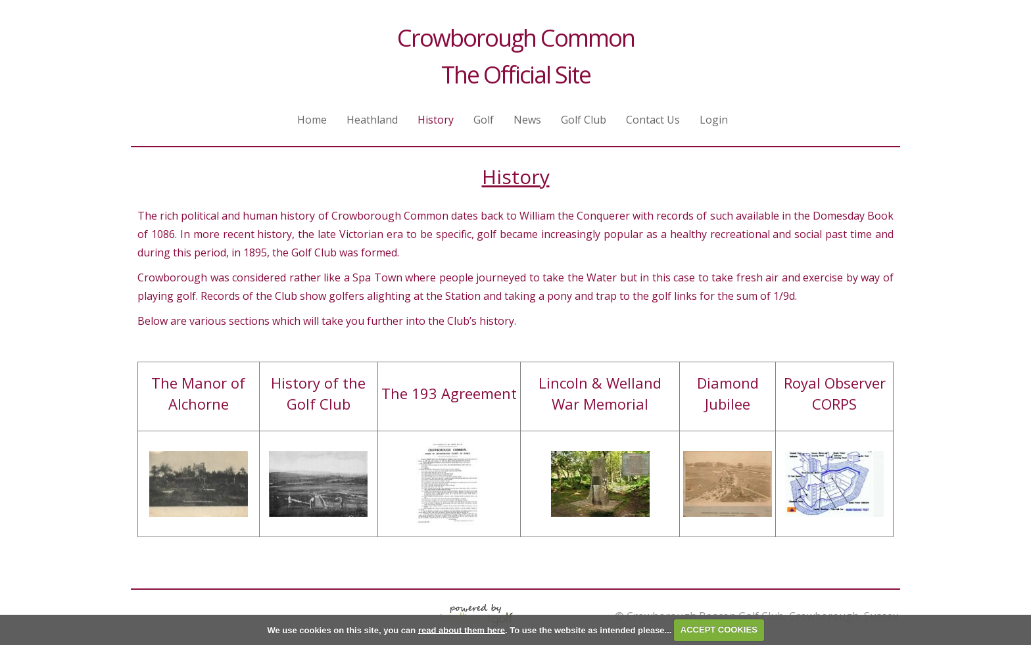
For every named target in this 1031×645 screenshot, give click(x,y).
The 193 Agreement (449, 393)
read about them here (461, 629)
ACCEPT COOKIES (719, 629)
